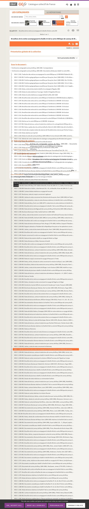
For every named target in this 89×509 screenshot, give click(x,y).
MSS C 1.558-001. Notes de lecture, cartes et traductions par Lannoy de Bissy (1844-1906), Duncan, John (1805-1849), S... (44, 343)
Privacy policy (75, 505)
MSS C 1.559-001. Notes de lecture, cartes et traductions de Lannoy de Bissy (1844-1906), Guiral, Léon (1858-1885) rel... (44, 352)
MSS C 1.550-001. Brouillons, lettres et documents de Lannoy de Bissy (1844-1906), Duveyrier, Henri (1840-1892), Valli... (44, 264)
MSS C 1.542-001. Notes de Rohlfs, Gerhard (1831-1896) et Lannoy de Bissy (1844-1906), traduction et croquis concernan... (44, 218)
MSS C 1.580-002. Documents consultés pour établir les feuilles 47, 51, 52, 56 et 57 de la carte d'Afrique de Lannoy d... (44, 484)
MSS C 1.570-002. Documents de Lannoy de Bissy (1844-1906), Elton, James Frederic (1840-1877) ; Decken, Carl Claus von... (44, 446)
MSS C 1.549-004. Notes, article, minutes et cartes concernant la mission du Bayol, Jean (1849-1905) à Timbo (44, 261)
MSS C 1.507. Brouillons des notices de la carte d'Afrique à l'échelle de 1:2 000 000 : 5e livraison (41, 101)
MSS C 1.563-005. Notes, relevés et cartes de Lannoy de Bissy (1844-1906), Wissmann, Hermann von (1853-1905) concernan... (44, 399)
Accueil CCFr (13, 31)
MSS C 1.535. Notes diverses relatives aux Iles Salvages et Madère (33, 177)
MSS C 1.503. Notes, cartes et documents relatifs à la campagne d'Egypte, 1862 (37, 89)
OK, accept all (14, 505)
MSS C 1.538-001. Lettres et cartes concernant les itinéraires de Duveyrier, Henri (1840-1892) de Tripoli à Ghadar (44, 197)
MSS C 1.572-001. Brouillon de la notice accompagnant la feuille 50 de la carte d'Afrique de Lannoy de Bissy (44, 454)
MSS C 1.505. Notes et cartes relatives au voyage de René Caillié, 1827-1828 (36, 95)
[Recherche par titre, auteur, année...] (42, 17)
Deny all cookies (36, 505)
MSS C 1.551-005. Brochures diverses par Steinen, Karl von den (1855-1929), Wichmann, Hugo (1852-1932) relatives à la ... (44, 288)
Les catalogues (20, 12)
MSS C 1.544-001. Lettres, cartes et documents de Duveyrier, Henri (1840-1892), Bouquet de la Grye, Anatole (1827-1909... (44, 229)
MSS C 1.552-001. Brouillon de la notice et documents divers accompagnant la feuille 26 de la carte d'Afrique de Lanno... (44, 294)
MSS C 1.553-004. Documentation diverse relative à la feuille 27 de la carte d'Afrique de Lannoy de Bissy (44, 302)
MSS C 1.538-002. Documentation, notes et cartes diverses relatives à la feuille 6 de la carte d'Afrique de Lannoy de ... (44, 200)
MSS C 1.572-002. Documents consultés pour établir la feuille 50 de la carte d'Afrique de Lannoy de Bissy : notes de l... (44, 457)
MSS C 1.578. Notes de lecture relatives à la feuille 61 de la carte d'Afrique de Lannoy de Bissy (41, 475)
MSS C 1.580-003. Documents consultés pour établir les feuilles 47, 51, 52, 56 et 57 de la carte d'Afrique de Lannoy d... (44, 487)
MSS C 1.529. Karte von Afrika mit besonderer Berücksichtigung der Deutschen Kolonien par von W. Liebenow (44, 159)
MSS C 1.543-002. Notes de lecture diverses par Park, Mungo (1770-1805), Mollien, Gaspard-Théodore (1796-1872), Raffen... (44, 223)
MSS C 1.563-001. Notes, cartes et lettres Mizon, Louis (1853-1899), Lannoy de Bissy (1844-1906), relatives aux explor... (44, 387)
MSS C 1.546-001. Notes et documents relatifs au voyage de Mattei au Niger (36, 238)
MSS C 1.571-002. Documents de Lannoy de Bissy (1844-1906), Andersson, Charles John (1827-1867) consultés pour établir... (44, 452)
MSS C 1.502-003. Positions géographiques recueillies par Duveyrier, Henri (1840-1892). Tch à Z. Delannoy (44, 83)
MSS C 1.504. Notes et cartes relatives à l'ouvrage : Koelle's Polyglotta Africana (37, 92)
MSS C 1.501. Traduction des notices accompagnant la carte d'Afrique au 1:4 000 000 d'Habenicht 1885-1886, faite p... (44, 74)
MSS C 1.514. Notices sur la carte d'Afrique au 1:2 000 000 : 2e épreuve (34, 121)
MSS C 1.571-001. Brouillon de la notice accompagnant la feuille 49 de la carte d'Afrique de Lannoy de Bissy (44, 449)
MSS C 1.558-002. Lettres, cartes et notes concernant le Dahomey (33, 346)
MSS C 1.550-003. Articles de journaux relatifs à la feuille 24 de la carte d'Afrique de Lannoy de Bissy (43, 270)
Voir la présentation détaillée (66, 58)
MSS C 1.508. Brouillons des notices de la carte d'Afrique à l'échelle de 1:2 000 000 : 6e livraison (41, 103)
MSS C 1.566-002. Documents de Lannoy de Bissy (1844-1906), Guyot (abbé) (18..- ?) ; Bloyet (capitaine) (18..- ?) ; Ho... (44, 422)
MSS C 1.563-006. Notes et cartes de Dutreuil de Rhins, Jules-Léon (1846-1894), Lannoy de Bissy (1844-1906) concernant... (44, 402)
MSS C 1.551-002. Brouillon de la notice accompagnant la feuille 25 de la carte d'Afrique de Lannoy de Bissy (44, 279)
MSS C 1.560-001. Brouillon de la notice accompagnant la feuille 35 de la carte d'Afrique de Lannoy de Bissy (44, 367)
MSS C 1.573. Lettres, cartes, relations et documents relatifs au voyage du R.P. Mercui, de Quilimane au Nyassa (44, 460)
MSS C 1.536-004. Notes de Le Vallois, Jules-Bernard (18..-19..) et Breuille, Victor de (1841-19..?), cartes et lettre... (44, 188)
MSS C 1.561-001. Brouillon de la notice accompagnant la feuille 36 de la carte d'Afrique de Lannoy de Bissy (44, 373)
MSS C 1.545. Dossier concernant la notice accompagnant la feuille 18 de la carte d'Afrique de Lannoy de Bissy (44, 235)
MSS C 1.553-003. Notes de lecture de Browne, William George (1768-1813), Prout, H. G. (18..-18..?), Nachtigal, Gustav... (44, 299)
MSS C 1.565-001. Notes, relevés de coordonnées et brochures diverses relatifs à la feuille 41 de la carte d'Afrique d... (44, 416)
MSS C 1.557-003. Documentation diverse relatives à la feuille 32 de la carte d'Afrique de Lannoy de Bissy (44, 340)
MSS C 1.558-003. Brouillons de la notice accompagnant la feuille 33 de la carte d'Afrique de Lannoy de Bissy (44, 349)
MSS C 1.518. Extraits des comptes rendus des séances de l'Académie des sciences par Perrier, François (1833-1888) (44, 130)
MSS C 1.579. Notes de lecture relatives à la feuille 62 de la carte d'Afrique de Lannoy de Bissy (41, 478)
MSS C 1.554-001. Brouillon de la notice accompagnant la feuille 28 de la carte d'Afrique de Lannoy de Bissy (44, 308)
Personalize (56, 505)
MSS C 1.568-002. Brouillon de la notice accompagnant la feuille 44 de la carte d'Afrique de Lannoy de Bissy (44, 431)
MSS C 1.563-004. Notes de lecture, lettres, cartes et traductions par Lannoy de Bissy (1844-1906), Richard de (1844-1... (44, 396)
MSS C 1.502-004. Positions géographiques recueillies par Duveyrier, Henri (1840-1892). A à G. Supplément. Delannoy (44, 86)
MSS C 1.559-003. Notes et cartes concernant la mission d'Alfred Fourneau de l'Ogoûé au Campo (42, 358)
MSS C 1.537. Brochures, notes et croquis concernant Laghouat (32, 194)
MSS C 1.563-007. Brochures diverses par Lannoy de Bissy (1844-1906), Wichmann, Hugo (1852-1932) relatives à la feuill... (44, 405)
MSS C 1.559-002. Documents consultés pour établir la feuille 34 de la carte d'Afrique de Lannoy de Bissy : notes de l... (44, 355)
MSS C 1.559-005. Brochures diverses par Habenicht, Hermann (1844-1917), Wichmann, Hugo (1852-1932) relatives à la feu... (44, 364)
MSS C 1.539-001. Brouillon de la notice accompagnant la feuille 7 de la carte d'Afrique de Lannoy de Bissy (44, 206)
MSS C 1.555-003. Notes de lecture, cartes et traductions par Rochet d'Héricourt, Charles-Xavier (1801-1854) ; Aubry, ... (44, 323)
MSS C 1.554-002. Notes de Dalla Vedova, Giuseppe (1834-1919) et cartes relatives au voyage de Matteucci (44, 311)
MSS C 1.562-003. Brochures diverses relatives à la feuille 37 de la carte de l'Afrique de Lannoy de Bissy (43, 384)
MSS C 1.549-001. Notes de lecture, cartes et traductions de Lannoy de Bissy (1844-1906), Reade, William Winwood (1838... (44, 253)
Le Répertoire (54, 12)
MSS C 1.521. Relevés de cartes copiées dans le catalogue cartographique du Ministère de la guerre (42, 139)
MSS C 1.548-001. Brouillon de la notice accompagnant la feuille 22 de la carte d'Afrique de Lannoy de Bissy (44, 247)
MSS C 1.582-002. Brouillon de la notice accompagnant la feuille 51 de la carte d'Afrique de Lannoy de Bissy (44, 495)
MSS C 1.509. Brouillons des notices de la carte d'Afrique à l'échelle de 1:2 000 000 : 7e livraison (41, 106)
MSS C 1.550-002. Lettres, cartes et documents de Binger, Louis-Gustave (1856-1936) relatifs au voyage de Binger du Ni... (44, 267)
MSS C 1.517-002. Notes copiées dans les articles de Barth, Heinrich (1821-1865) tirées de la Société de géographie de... (44, 127)
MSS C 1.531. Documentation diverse (25, 165)
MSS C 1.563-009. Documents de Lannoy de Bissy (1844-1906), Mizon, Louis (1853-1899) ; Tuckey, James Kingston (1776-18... (44, 411)
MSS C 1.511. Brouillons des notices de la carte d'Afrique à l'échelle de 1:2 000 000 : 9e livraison (41, 112)
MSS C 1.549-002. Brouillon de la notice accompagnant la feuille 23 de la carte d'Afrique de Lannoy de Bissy (44, 256)
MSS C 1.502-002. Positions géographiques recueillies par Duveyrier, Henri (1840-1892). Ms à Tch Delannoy (44, 80)
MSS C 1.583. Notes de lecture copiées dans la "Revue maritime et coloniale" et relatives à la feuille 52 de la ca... (44, 498)
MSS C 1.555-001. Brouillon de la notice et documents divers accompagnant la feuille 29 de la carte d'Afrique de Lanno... (44, 317)
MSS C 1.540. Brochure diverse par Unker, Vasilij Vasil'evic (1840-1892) (34, 212)
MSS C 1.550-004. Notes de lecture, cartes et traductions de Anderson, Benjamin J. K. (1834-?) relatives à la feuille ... (44, 273)
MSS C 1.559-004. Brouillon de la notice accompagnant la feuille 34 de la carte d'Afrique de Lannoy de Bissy (44, 361)
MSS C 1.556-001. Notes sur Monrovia (25, 329)
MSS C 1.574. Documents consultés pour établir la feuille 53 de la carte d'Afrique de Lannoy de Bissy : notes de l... (44, 463)
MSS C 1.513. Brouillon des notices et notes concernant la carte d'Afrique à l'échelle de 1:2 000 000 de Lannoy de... (44, 118)
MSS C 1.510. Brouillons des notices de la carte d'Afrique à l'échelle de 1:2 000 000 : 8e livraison (41, 109)
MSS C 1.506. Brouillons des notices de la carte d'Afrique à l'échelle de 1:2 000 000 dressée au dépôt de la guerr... (44, 98)
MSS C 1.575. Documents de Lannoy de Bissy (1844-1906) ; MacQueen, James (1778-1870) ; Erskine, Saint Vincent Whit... (44, 466)
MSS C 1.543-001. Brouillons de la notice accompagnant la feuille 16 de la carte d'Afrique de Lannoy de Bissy (44, 220)
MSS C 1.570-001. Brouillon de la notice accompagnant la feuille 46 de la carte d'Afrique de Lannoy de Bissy (44, 443)
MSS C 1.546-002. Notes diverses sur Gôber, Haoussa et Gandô (32, 241)
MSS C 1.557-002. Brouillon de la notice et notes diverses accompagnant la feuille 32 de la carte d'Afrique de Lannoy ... (44, 337)
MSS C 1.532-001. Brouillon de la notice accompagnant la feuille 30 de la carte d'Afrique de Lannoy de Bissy (44, 168)
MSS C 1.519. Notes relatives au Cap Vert (26, 133)
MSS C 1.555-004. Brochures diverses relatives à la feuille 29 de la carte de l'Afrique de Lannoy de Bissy (43, 326)
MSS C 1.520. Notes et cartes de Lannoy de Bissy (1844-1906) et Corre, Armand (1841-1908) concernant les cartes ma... (44, 136)
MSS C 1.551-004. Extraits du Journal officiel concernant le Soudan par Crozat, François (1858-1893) (43, 285)
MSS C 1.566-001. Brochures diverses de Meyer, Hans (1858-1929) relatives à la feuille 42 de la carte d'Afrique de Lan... (44, 419)
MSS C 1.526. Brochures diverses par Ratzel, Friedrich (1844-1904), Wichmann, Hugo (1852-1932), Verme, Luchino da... (44, 153)
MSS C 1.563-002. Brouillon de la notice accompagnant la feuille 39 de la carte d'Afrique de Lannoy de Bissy (44, 390)
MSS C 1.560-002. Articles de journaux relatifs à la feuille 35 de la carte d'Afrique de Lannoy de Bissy (43, 370)
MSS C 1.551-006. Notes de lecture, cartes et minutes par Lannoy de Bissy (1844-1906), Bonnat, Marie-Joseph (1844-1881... (44, 291)
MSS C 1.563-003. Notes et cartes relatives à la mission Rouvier (32, 393)
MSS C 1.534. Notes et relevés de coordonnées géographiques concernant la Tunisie (38, 174)
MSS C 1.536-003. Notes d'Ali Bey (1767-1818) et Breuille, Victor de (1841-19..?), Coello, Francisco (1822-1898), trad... (44, 185)
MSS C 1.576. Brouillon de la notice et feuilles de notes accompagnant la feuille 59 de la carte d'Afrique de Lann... (44, 469)
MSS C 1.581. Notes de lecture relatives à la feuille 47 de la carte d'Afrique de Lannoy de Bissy (41, 490)
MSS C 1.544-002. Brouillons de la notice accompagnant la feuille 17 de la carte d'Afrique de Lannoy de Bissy (44, 232)
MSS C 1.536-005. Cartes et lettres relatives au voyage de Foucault (33, 191)
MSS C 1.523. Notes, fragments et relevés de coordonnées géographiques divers (37, 144)
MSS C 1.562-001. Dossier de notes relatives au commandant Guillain (34, 378)
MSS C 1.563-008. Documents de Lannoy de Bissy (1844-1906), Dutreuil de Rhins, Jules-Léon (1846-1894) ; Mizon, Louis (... (44, 408)
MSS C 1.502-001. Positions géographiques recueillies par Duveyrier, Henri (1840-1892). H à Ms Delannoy (44, 77)
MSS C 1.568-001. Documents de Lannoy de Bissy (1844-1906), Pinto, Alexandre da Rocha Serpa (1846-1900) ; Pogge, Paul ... (44, 428)
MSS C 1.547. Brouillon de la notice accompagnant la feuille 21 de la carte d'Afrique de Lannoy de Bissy (44, 244)
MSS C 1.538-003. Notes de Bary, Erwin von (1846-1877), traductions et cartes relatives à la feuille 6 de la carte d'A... (44, 203)
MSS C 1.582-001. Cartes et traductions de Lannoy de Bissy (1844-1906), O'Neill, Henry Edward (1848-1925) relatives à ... (44, 493)
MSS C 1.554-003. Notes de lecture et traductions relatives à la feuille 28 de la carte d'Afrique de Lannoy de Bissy (44, 314)
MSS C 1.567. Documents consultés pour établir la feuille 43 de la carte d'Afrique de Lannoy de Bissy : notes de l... (44, 425)
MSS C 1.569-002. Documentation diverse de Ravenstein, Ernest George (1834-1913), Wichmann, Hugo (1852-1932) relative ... (44, 437)
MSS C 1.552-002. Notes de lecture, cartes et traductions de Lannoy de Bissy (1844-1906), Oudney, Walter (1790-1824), (44, 297)
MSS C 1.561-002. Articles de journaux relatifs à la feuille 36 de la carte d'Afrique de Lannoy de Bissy (43, 376)
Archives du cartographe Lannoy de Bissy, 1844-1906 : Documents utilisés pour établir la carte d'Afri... (41, 71)
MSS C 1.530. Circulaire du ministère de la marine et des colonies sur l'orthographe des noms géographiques (44, 162)
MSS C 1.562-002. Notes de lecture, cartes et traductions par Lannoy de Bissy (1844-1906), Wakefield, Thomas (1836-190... (44, 381)
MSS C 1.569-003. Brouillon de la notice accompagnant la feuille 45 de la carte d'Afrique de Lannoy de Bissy (44, 440)
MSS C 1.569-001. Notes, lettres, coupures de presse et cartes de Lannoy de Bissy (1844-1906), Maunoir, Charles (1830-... (44, 434)
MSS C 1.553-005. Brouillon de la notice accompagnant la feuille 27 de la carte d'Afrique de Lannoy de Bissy (44, 305)
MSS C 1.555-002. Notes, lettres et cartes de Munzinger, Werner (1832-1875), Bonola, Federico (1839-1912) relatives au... (44, 320)
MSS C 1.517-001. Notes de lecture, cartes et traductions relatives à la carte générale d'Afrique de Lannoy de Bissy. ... (44, 124)
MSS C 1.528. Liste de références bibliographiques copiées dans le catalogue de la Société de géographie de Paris (44, 156)
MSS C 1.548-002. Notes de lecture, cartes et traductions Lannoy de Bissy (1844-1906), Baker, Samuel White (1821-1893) (44, 250)
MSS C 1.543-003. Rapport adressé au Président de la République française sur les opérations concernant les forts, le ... (44, 226)
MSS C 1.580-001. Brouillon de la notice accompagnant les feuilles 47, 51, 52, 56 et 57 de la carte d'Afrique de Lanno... (44, 481)
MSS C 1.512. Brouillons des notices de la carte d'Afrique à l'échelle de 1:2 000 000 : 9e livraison (41, 115)
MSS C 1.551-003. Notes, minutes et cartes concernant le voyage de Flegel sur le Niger (39, 282)
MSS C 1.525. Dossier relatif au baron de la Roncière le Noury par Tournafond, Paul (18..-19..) (41, 150)
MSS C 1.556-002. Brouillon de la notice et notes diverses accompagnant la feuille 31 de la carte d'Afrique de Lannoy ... (44, 332)
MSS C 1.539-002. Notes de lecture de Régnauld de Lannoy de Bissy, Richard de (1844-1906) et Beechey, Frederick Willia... (44, 209)
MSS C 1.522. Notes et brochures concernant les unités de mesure (33, 141)
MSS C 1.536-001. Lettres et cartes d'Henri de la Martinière (31, 180)
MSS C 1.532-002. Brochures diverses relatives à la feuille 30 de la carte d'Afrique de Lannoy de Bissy (43, 171)
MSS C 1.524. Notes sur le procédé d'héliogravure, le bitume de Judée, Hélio (36, 147)
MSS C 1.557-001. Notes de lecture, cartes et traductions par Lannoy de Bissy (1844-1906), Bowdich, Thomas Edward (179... (44, 335)
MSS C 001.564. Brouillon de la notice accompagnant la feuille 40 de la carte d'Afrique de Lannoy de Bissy (44, 414)
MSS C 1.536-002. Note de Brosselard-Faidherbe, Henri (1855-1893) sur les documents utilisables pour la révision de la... (44, 182)
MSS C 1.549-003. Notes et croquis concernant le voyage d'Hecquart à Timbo (36, 259)
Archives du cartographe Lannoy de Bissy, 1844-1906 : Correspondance (32, 68)
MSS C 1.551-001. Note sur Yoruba (24, 276)
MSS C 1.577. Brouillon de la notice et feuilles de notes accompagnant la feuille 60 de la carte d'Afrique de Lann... (44, 472)
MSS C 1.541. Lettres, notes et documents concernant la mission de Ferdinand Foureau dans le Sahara (43, 215)
